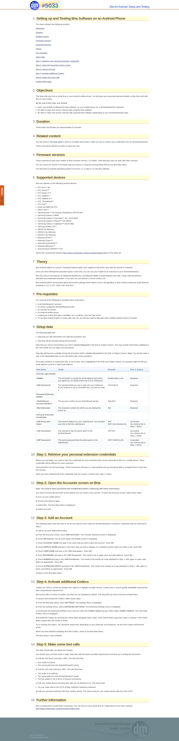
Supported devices (43, 45)
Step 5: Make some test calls (48, 77)
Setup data (40, 57)
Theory (39, 49)
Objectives (40, 28)
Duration (39, 32)
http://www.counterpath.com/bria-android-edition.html (85, 253)
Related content (42, 36)
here (62, 467)
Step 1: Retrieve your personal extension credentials (57, 61)
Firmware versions (43, 41)
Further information (44, 82)
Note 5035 (58, 142)
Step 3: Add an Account (45, 69)
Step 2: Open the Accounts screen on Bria (53, 65)
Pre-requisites (41, 53)
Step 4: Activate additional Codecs (50, 73)
